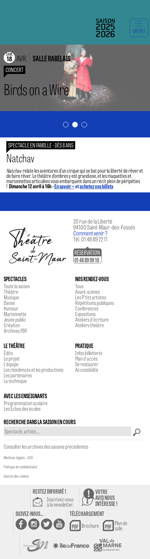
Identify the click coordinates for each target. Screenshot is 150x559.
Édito (8, 353)
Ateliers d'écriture (92, 319)
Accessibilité (86, 369)
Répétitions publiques (94, 302)
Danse (9, 302)
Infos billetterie (88, 353)
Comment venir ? (90, 233)
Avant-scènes (87, 291)
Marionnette (15, 314)
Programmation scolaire (26, 403)
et (83, 186)
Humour (11, 308)
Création (12, 325)
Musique (11, 297)
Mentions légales (14, 457)
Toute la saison (17, 286)
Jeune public (15, 319)
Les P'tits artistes (90, 297)
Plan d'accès (86, 358)
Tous (79, 286)
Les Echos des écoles (22, 408)
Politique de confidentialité (20, 466)
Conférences (86, 308)
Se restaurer (86, 364)
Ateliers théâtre (89, 325)
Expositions (85, 314)
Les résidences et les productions (33, 369)
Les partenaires (18, 375)
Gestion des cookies (16, 476)
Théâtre (11, 291)
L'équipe (11, 364)
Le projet (12, 358)
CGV (30, 457)
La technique (15, 380)
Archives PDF (15, 330)
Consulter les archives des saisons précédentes (46, 446)
